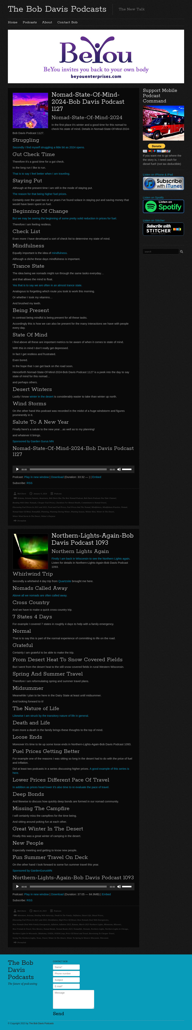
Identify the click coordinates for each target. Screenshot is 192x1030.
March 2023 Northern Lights (91, 924)
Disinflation (53, 920)
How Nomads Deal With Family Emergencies (31, 924)
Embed (96, 477)
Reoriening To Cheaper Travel (101, 933)
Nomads (86, 929)
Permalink (21, 521)
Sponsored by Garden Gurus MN (33, 441)
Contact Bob (67, 22)
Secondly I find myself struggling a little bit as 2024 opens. (49, 147)
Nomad (124, 507)
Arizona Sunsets (31, 498)
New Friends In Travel (22, 929)
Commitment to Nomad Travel (93, 502)
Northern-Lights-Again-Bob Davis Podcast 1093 (93, 539)
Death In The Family (63, 915)
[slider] (68, 469)
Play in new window (36, 477)
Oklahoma (42, 933)
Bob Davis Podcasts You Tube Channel (100, 498)
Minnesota (108, 924)
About (47, 22)
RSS (29, 483)
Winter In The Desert (105, 511)
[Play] (17, 469)
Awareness (43, 498)
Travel (44, 938)
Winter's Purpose (48, 516)
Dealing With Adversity (44, 915)
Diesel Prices (97, 915)
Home (12, 22)
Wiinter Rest (91, 511)
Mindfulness (97, 507)
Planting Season (77, 511)
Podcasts (30, 22)
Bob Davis (21, 493)
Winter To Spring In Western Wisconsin (83, 938)
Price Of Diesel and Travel (77, 933)
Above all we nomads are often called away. (40, 595)
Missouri (117, 924)
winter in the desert (41, 396)
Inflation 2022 (65, 924)
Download (57, 477)
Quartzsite (64, 581)
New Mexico (37, 929)
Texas (38, 938)
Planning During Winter (60, 511)
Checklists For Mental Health (68, 502)
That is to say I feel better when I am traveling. (41, 173)
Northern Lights (97, 929)
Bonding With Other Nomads (24, 502)
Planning (45, 511)
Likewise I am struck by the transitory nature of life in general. (51, 715)
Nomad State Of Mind (22, 511)
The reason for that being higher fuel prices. (40, 193)
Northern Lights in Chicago (116, 929)
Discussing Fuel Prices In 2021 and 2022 (30, 507)
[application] (73, 469)
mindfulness (59, 252)
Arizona (20, 498)
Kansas (75, 924)
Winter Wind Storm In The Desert (26, 516)
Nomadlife (36, 511)
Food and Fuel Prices (57, 507)
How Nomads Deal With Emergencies (92, 920)
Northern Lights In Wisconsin (25, 933)
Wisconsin (104, 938)
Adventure (21, 915)
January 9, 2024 (40, 493)
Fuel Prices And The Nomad (78, 507)
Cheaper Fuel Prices (46, 502)
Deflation (77, 915)
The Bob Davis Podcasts (57, 9)
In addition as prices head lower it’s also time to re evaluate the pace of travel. (61, 787)
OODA (50, 933)
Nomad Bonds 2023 (64, 929)
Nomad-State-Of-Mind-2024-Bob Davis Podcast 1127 (88, 102)
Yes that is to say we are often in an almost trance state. (47, 285)
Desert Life (86, 915)
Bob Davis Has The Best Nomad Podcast (66, 498)
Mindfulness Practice (111, 507)
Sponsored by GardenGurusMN (32, 870)
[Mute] (119, 469)
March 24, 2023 (39, 911)
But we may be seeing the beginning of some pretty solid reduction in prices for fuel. (65, 218)
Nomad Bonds (49, 929)
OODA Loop (59, 933)
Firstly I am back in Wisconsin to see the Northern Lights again (90, 558)
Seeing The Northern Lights (24, 938)
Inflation (54, 924)
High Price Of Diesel (67, 920)
